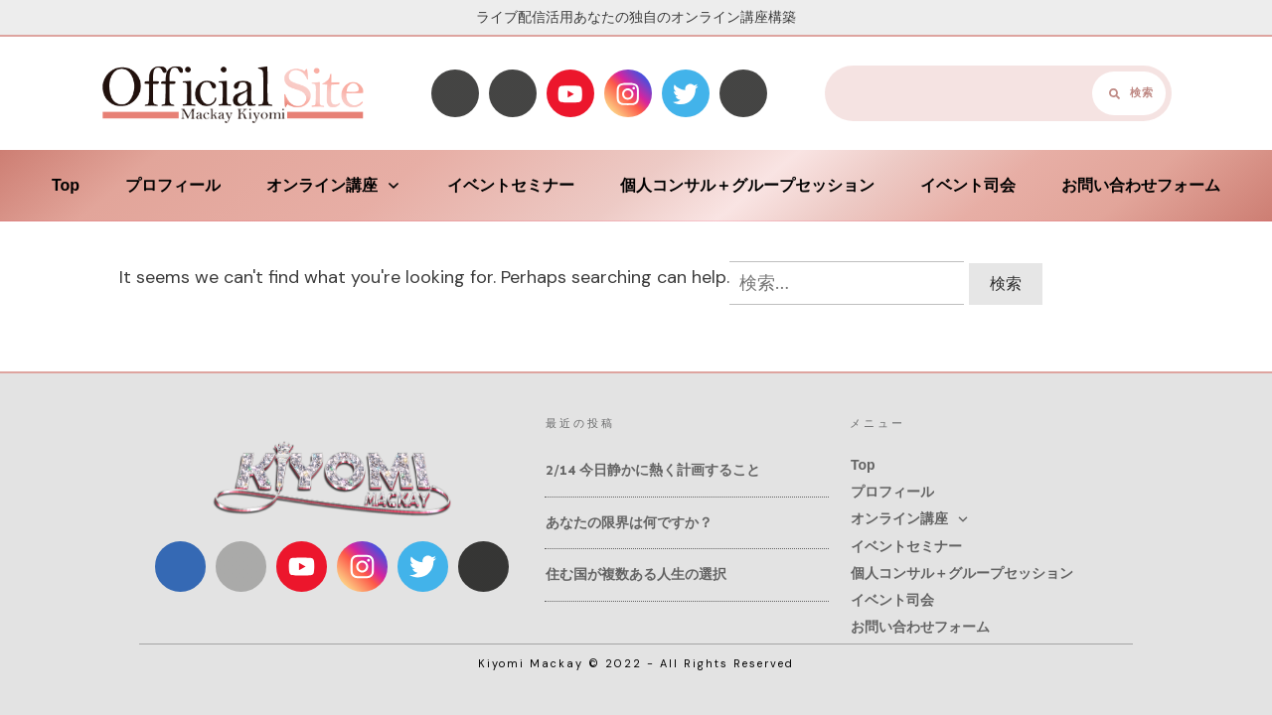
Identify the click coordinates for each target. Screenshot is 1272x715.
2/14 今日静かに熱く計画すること (653, 470)
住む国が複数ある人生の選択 (636, 574)
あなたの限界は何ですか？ (629, 522)
